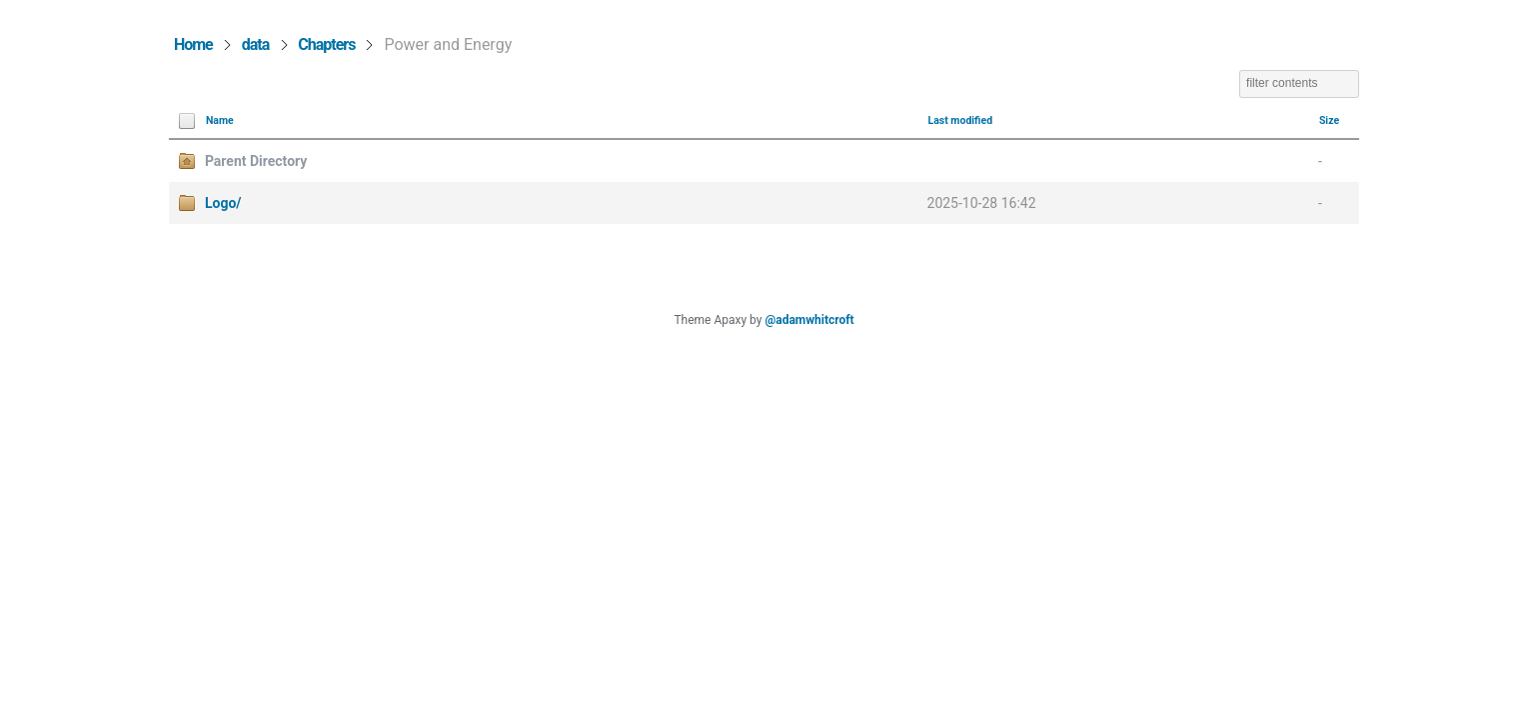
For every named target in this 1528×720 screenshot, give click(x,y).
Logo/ (223, 203)
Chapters (326, 44)
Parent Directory (256, 161)
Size (1329, 120)
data (256, 44)
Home (193, 44)
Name (220, 120)
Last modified (960, 120)
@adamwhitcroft (808, 320)
